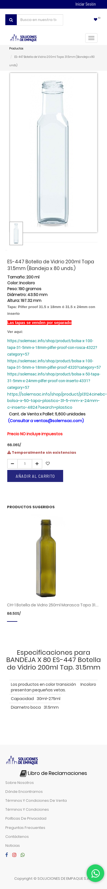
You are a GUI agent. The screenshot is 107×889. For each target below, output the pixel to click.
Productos (16, 48)
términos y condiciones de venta (36, 800)
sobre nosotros (19, 782)
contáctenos (17, 836)
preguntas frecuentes (25, 827)
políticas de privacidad (25, 818)
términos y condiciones (27, 809)
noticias (12, 845)
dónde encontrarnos (24, 791)
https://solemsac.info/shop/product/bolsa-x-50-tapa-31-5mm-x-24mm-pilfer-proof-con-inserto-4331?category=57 (53, 381)
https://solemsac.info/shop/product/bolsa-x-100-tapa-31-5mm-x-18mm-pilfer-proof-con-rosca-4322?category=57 (52, 347)
